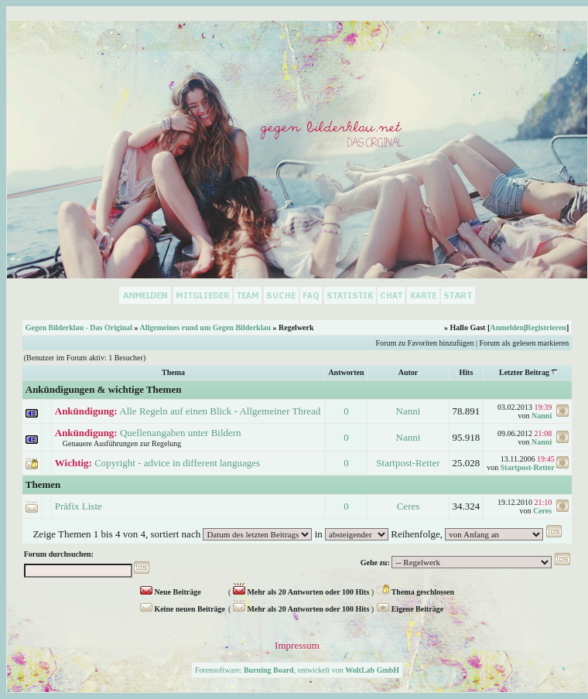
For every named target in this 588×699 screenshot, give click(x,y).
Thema (173, 372)
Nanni (408, 411)
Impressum (297, 645)
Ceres (408, 506)
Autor (408, 372)
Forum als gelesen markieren (524, 343)
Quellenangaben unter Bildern (180, 432)
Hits (466, 372)
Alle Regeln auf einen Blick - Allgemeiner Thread (219, 411)
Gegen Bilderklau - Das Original (79, 327)
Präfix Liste (78, 506)
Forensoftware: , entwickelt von (297, 670)
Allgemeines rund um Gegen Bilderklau (205, 327)
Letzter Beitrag (524, 372)
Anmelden (507, 327)
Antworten (346, 372)
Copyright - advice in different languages (177, 463)
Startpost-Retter (407, 463)
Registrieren (545, 327)
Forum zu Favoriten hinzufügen (425, 343)
